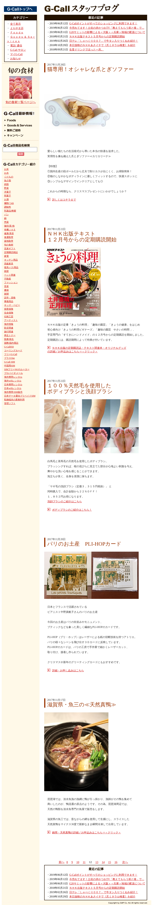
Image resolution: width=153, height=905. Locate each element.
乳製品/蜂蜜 (10, 210)
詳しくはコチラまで (64, 199)
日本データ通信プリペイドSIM (19, 396)
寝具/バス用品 (11, 267)
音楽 (6, 286)
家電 (6, 256)
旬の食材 (8, 244)
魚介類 (7, 180)
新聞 (6, 294)
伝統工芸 (8, 316)
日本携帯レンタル (13, 384)
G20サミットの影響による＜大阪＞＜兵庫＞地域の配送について (107, 32)
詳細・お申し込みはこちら (68, 670)
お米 (6, 169)
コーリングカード (13, 350)
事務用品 (8, 301)
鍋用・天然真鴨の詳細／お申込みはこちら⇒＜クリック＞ (86, 832)
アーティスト (11, 320)
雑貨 (6, 271)
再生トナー (9, 335)
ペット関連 (9, 275)
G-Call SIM (9, 362)
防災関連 (8, 328)
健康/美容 (9, 233)
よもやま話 (16, 28)
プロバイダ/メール (13, 373)
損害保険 (8, 309)
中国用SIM (9, 365)
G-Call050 (9, 346)
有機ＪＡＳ (9, 229)
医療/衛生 (9, 339)
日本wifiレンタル (12, 388)
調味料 (7, 207)
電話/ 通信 (16, 45)
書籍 (6, 290)
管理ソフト (9, 403)
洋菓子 (7, 192)
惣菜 (6, 222)
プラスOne (9, 358)
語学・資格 (9, 297)
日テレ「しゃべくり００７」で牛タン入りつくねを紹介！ (103, 40)
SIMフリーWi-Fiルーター (16, 369)
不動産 (7, 278)
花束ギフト (9, 248)
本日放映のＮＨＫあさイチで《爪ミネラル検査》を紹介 (102, 45)
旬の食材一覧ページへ (20, 102)
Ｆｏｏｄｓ (16, 32)
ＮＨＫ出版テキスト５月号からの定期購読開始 (97, 36)
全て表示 (15, 23)
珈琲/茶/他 (9, 226)
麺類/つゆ (9, 203)
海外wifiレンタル (12, 380)
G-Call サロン (18, 50)
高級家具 (8, 263)
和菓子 (7, 195)
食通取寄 (8, 237)
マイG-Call (16, 54)
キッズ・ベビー (12, 305)
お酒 (6, 199)
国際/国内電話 (11, 343)
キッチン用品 (11, 260)
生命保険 (8, 312)
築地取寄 (8, 241)
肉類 (6, 184)
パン (6, 214)
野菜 (6, 188)
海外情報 (8, 324)
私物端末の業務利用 (14, 399)
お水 (6, 173)
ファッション (11, 282)
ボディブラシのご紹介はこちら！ (72, 509)
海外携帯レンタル (13, 377)
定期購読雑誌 (11, 252)
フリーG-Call (10, 354)
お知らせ (15, 58)
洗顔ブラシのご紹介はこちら (64, 501)
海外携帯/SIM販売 (13, 392)
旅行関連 (8, 331)
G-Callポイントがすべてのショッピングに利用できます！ (103, 23)
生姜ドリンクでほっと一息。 (86, 49)
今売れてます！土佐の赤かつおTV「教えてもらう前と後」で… (106, 27)
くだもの (8, 176)
